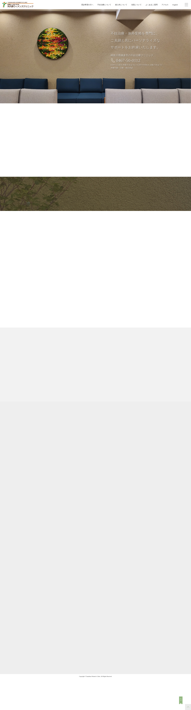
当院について (136, 5)
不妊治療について (104, 5)
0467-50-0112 (131, 60)
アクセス (165, 5)
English (175, 5)
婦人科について (121, 5)
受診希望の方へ (87, 5)
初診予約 (182, 701)
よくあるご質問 (152, 5)
